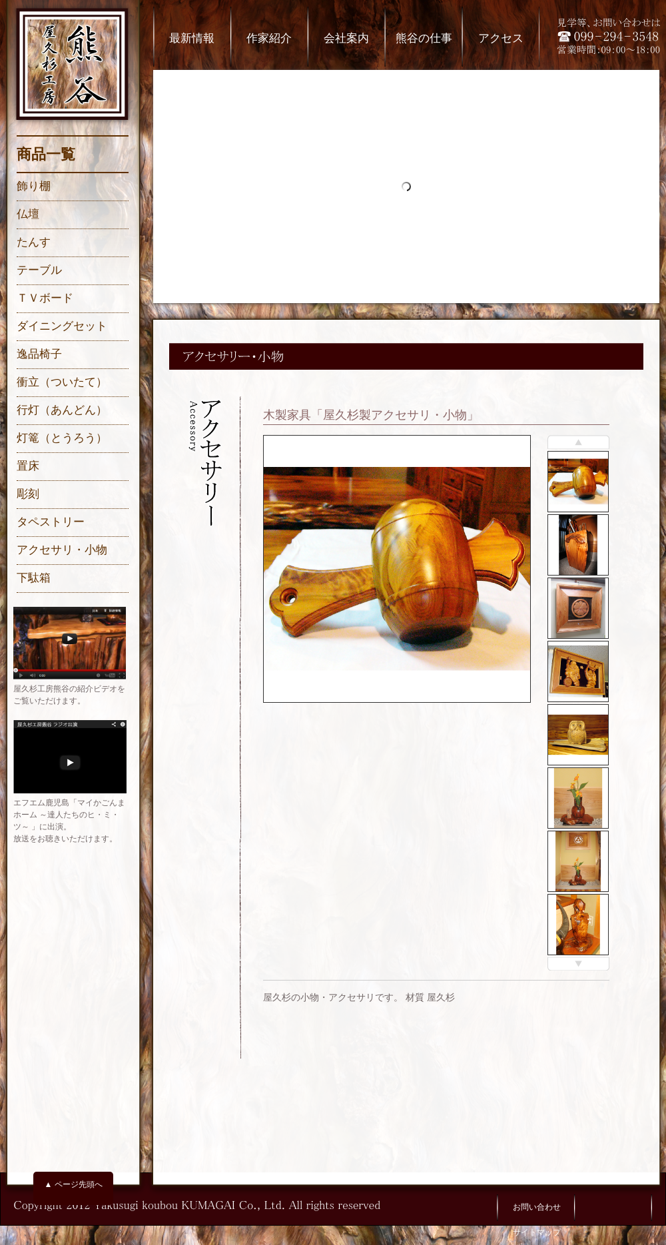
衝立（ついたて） (62, 382)
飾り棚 (34, 186)
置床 (28, 466)
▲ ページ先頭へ (73, 1184)
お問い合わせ (537, 1207)
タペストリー (51, 522)
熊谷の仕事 (424, 38)
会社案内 (346, 38)
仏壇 (28, 214)
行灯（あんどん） (62, 410)
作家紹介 (269, 38)
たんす (34, 242)
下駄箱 (34, 578)
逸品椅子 (39, 354)
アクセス (500, 38)
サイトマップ (537, 1232)
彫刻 (28, 494)
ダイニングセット (62, 326)
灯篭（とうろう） (62, 438)
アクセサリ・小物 (62, 550)
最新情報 (191, 38)
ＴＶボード (45, 298)
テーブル (39, 270)
